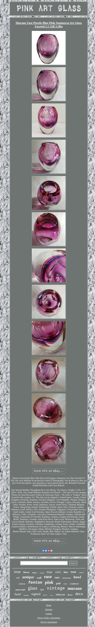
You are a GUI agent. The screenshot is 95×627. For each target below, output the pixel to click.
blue (66, 572)
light (42, 589)
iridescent (60, 594)
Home (48, 605)
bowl (77, 577)
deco (79, 593)
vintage (56, 588)
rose (73, 572)
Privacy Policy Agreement (48, 618)
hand (18, 594)
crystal (42, 573)
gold (58, 583)
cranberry (74, 584)
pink (49, 582)
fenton (35, 582)
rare (57, 577)
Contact (48, 614)
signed (35, 594)
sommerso (22, 584)
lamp (17, 572)
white (58, 572)
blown (26, 572)
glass (32, 588)
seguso (34, 573)
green (45, 595)
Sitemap (48, 609)
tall (18, 577)
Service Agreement (48, 622)
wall (39, 577)
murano (75, 588)
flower (70, 595)
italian (65, 584)
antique (28, 577)
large (49, 572)
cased (81, 572)
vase (48, 576)
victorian (26, 595)
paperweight (20, 590)
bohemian (66, 578)
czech (51, 595)
